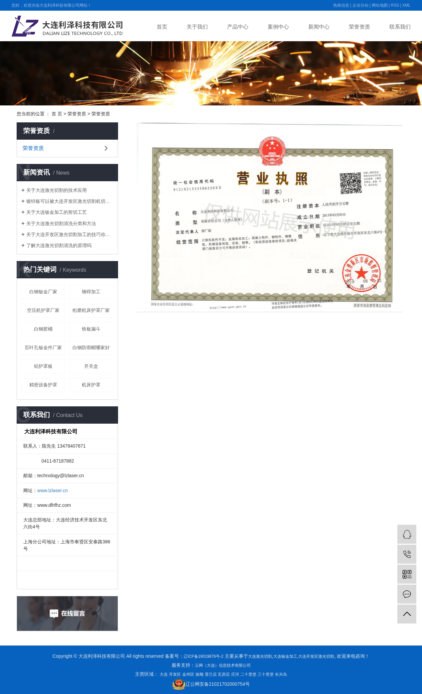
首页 (162, 27)
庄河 (235, 674)
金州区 (188, 674)
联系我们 (400, 27)
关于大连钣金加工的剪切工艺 (56, 212)
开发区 (175, 674)
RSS (395, 5)
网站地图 (380, 5)
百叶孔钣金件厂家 (43, 347)
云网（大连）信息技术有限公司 (223, 665)
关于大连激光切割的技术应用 (56, 190)
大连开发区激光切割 (316, 656)
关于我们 (197, 27)
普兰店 (211, 674)
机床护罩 (91, 384)
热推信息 (341, 5)
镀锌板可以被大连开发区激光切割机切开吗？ (69, 201)
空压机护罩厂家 (43, 310)
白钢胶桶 (43, 329)
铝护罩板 (43, 366)
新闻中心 (319, 27)
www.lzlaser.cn (52, 490)
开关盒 (91, 366)
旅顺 (200, 674)
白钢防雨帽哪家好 (91, 347)
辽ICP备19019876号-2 (203, 656)
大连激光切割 (260, 656)
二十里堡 (248, 674)
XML (406, 5)
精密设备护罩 (43, 384)
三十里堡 (266, 674)
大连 (164, 674)
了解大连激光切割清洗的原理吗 (58, 245)
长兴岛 (281, 674)
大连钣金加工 (285, 656)
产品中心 (237, 27)
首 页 (57, 113)
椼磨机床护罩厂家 (91, 310)
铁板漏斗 (91, 329)
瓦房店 (224, 674)
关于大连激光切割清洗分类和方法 (61, 223)
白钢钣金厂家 (43, 291)
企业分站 (360, 5)
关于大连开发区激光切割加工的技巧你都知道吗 (69, 234)
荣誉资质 (359, 27)
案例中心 (278, 27)
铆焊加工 (91, 291)
